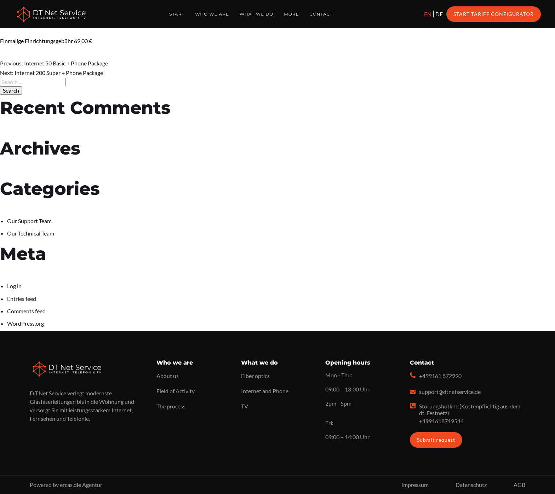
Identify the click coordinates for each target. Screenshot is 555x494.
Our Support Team (29, 220)
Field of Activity (175, 391)
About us (167, 375)
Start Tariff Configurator (493, 14)
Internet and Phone (264, 391)
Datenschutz (471, 484)
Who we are (212, 14)
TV (244, 406)
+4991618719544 (441, 421)
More (291, 14)
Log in (14, 286)
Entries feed (21, 298)
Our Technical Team (30, 233)
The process (170, 406)
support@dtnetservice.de (450, 391)
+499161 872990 (440, 375)
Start (176, 14)
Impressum (415, 484)
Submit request (436, 440)
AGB (519, 484)
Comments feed (26, 311)
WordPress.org (25, 323)
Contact (321, 14)
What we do (256, 14)
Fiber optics (255, 375)
